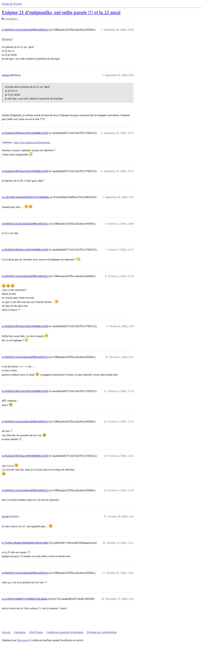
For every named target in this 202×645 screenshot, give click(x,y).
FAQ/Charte (36, 632)
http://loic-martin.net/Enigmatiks (32, 142)
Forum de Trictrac (12, 3)
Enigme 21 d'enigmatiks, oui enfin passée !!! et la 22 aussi (61, 12)
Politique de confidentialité (102, 632)
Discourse (22, 640)
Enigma (7, 39)
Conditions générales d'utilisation (64, 632)
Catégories (20, 632)
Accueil (6, 632)
